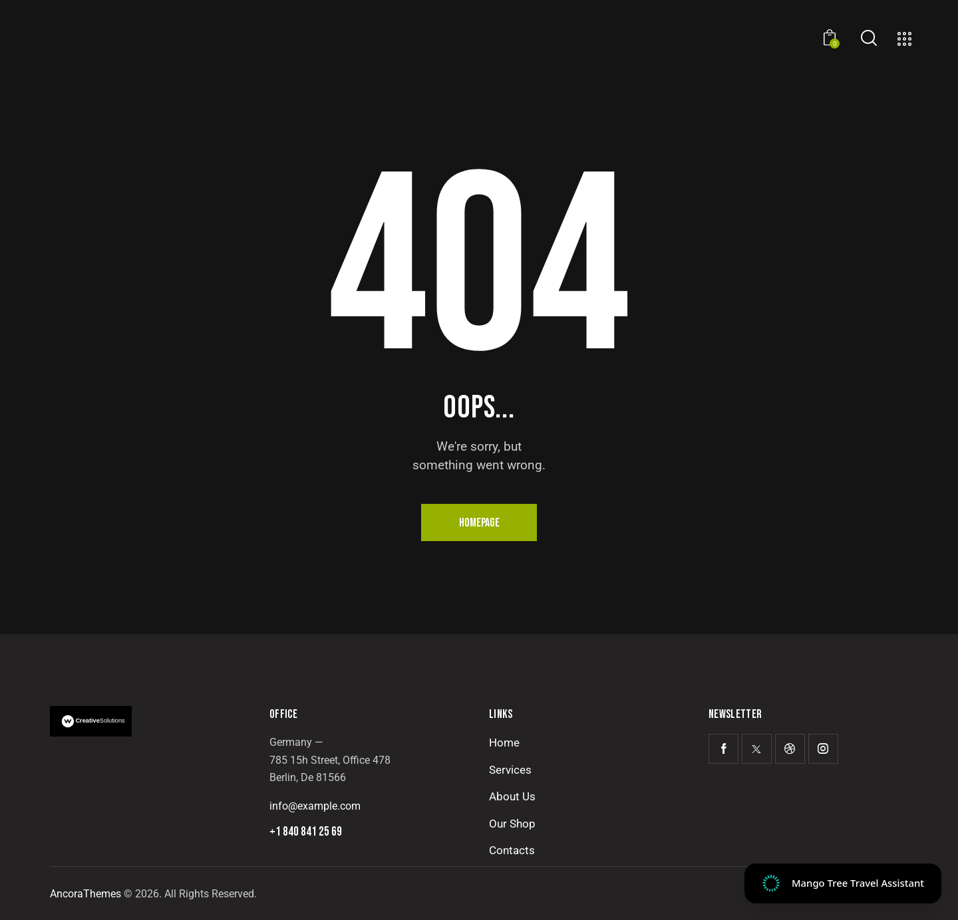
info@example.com (315, 806)
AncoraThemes (85, 893)
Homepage (479, 523)
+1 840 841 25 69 (305, 832)
